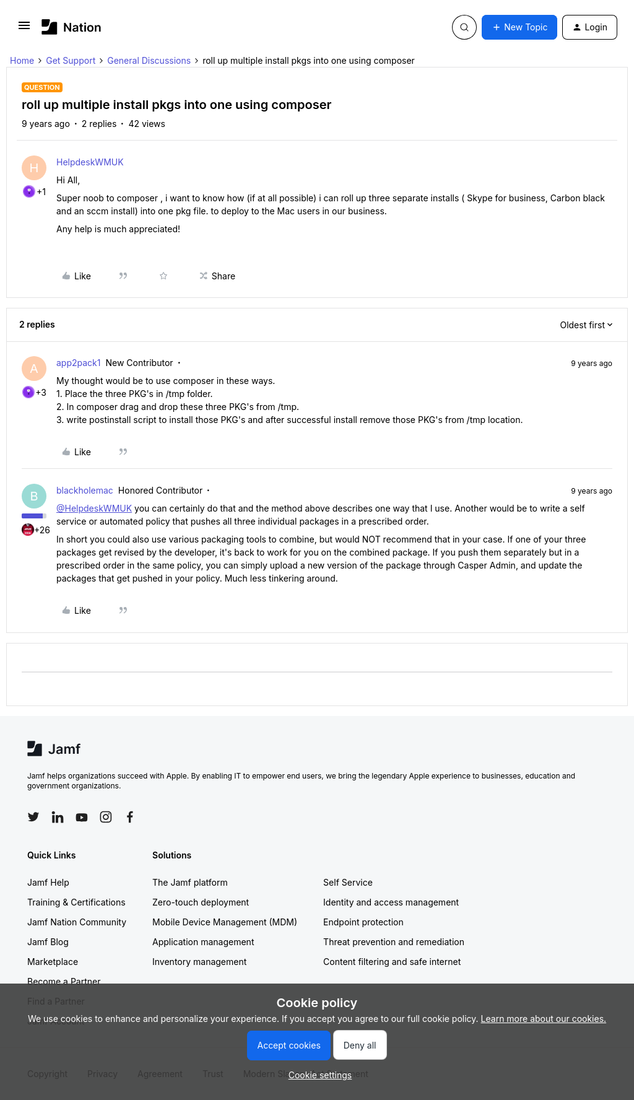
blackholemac (84, 490)
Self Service (348, 882)
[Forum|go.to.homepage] (71, 27)
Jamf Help (48, 882)
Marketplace (52, 961)
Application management (203, 941)
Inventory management (199, 961)
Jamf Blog (48, 941)
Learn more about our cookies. (544, 1018)
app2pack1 (78, 362)
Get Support (70, 60)
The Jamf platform (190, 882)
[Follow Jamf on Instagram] (106, 817)
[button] (24, 29)
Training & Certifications (76, 902)
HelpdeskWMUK (90, 162)
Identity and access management (391, 902)
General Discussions (149, 60)
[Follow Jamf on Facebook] (130, 817)
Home (22, 60)
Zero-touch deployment (200, 902)
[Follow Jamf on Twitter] (33, 817)
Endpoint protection (363, 922)
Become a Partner (63, 981)
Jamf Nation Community (76, 922)
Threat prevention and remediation (393, 941)
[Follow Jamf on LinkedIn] (57, 817)
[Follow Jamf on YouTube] (82, 817)
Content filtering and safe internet (392, 961)
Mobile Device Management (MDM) (224, 922)
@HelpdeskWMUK (94, 508)
